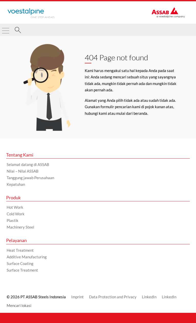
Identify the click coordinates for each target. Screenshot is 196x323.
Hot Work (15, 207)
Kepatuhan (16, 184)
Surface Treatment (22, 270)
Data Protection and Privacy (113, 296)
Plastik (12, 220)
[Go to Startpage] (31, 13)
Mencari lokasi (19, 305)
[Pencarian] (17, 31)
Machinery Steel (20, 227)
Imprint (77, 296)
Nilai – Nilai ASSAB (23, 171)
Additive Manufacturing (27, 257)
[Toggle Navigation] (5, 28)
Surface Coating (20, 263)
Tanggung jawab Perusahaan (30, 177)
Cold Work (15, 214)
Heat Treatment (20, 250)
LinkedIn (149, 296)
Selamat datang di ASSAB (28, 164)
